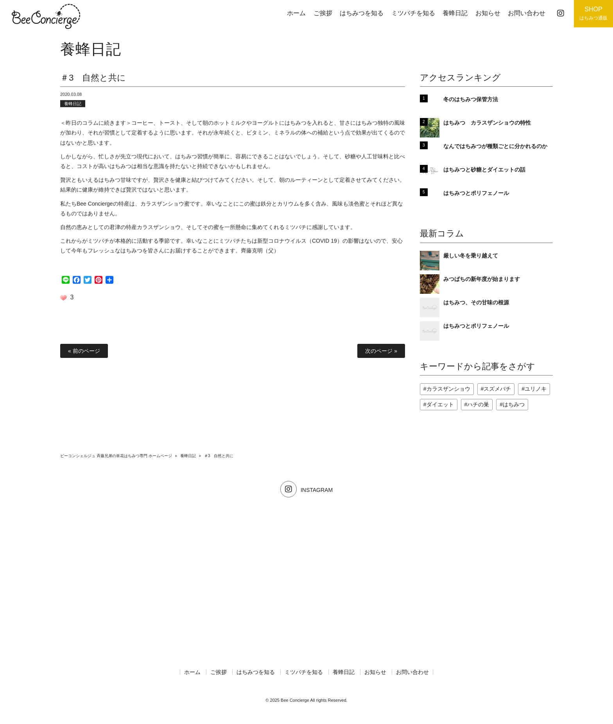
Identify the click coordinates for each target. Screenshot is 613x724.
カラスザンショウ (448, 389)
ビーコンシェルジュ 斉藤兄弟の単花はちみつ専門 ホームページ (116, 456)
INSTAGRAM (306, 490)
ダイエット (440, 404)
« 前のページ (84, 351)
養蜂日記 (72, 105)
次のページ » (381, 351)
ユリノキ (536, 389)
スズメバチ (497, 389)
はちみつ (514, 404)
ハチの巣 (478, 404)
